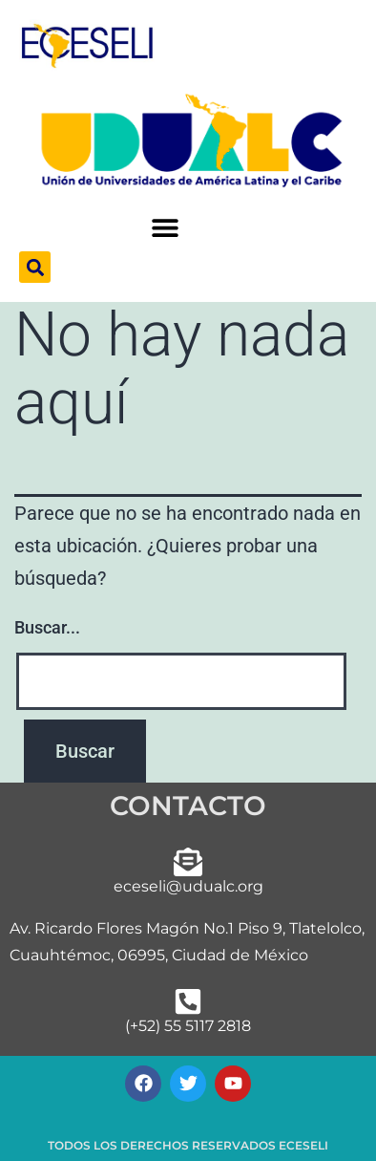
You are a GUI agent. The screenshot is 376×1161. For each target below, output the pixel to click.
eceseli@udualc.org (188, 886)
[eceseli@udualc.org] (188, 862)
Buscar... (47, 627)
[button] (165, 227)
